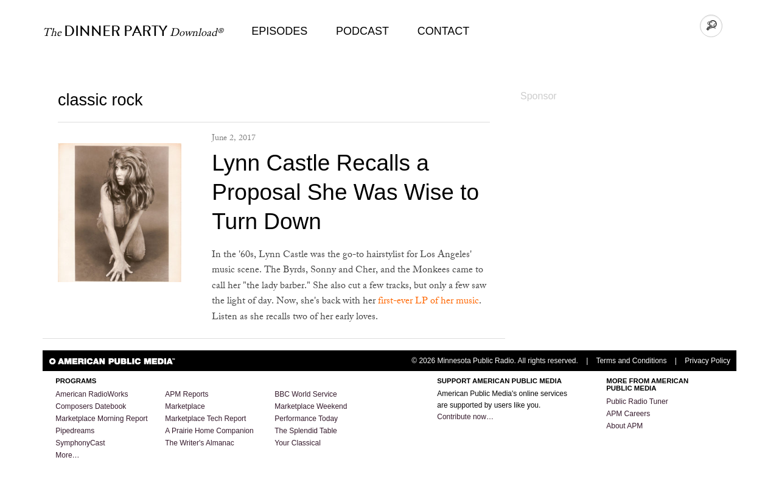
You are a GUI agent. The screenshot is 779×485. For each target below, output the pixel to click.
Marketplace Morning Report (101, 418)
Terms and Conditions (631, 360)
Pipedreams (74, 431)
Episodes (279, 31)
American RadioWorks (91, 394)
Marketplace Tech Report (205, 418)
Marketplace (184, 406)
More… (67, 455)
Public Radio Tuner (637, 401)
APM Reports (186, 394)
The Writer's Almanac (199, 443)
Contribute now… (465, 416)
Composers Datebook (90, 406)
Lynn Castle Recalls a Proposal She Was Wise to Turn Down (345, 192)
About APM (624, 426)
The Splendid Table (305, 431)
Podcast (362, 31)
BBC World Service (305, 394)
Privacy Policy (707, 360)
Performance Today (306, 418)
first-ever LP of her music (428, 302)
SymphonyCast (80, 443)
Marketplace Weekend (310, 406)
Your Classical (297, 443)
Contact (443, 31)
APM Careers (628, 413)
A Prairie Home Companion (209, 431)
